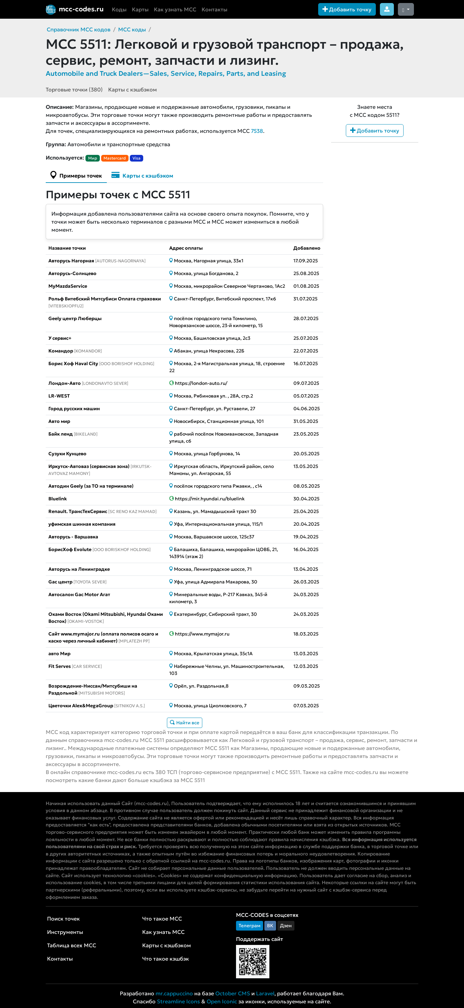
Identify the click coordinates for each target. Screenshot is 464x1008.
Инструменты (65, 932)
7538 (257, 131)
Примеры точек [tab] (76, 175)
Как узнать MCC (175, 9)
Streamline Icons (178, 1001)
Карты (140, 9)
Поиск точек (63, 918)
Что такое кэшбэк (165, 958)
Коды (119, 9)
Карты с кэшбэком (132, 89)
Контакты (214, 9)
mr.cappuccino (174, 993)
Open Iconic (222, 1001)
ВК (270, 926)
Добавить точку (347, 9)
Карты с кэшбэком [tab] (142, 175)
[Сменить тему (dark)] (406, 9)
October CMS (232, 993)
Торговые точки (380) (74, 89)
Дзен (286, 926)
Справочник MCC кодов (78, 29)
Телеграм (249, 926)
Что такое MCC (162, 918)
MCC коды (132, 29)
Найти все (184, 723)
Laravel (265, 993)
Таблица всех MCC (71, 945)
